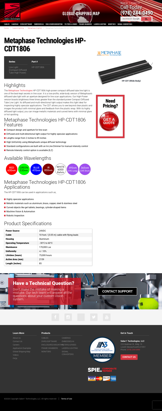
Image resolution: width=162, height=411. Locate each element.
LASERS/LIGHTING (100, 24)
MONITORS (111, 24)
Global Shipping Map (21, 351)
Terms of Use (66, 399)
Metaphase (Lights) (35, 28)
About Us (124, 3)
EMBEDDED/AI (39, 24)
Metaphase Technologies (20, 90)
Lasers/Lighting (18, 28)
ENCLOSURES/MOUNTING (52, 345)
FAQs (15, 358)
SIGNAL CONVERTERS (125, 24)
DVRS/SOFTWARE (26, 24)
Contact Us (135, 3)
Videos (16, 355)
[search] (131, 19)
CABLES (6, 24)
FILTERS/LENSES (69, 345)
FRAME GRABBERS (85, 24)
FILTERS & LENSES (71, 24)
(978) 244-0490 (137, 12)
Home (6, 28)
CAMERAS (14, 24)
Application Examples (22, 348)
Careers (16, 345)
